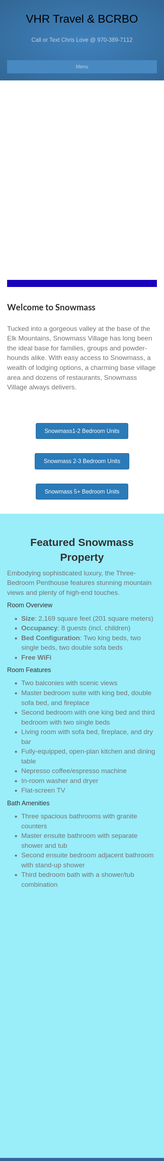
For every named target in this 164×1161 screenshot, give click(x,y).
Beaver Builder (114, 1150)
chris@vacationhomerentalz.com (76, 1121)
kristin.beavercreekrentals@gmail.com (85, 1071)
